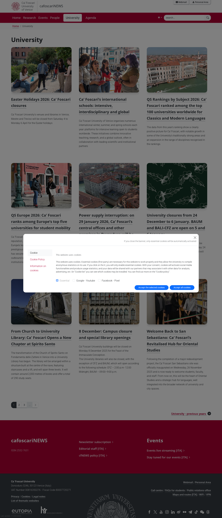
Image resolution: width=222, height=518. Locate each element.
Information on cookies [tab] (38, 268)
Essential (65, 280)
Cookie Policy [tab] (37, 259)
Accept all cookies (182, 287)
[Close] (195, 237)
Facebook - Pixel (111, 280)
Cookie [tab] (33, 252)
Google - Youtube (85, 280)
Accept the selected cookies (151, 287)
